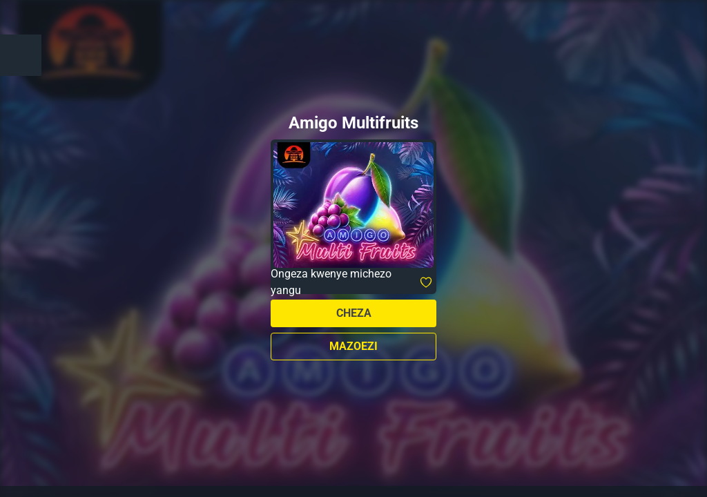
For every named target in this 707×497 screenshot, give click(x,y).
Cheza (353, 313)
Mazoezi (353, 346)
